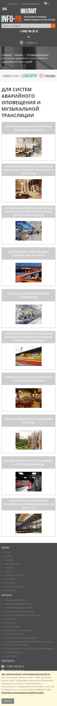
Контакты (9, 583)
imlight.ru (31, 42)
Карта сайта (11, 590)
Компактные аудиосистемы (19, 604)
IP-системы (10, 619)
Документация (12, 564)
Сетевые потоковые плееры (18, 607)
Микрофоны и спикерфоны (18, 630)
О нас (7, 552)
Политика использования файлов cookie (23, 692)
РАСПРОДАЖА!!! (11, 656)
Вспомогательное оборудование (21, 638)
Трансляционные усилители (19, 611)
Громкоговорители (14, 634)
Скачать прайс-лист (15, 586)
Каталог (9, 556)
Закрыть (8, 701)
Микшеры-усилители (15, 600)
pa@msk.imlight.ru (15, 670)
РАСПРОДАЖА (11, 579)
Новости (9, 567)
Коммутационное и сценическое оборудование (29, 648)
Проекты (9, 571)
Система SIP (10, 623)
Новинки (9, 560)
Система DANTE (12, 626)
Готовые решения (13, 575)
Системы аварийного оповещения (22, 615)
